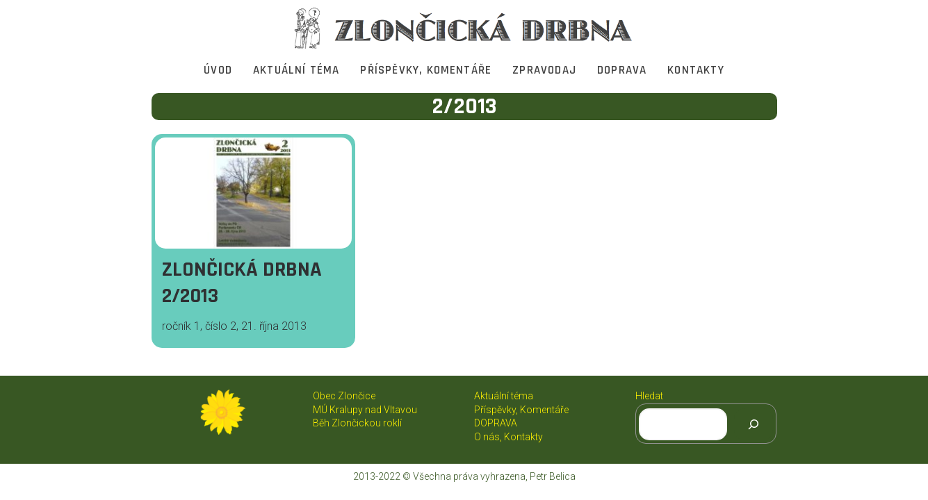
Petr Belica (553, 476)
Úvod (218, 70)
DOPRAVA (621, 70)
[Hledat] (753, 424)
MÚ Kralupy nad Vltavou (365, 409)
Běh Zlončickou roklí (357, 422)
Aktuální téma (296, 70)
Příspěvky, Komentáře (425, 70)
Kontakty (695, 70)
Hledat (649, 395)
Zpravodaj (544, 70)
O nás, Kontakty (508, 436)
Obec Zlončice (344, 395)
